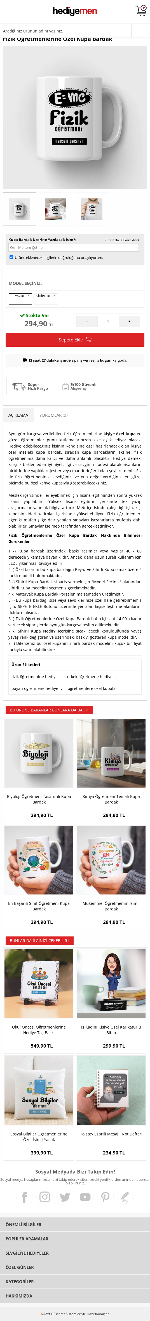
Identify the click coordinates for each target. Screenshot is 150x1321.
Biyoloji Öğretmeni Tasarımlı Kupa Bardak (39, 799)
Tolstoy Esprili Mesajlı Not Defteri (111, 1134)
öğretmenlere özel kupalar (92, 688)
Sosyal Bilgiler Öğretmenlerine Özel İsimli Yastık (38, 1136)
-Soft (45, 1313)
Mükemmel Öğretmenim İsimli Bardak (111, 906)
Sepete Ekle (75, 339)
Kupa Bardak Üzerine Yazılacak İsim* (41, 239)
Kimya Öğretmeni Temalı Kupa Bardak (111, 799)
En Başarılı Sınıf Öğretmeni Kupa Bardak (39, 906)
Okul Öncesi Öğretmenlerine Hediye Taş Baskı (39, 1029)
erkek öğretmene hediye (89, 676)
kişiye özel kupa (119, 433)
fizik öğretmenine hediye (34, 676)
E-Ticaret (58, 1313)
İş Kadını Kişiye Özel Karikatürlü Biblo (111, 1029)
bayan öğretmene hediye (34, 688)
